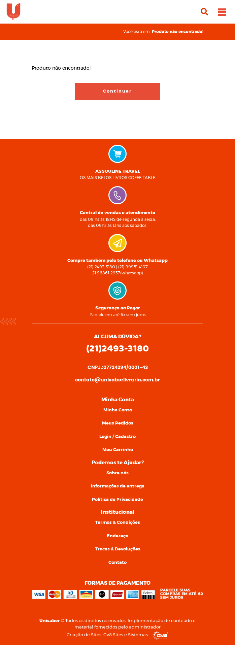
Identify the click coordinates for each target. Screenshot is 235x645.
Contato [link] (117, 563)
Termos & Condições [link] (117, 522)
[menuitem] (117, 410)
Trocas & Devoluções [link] (117, 549)
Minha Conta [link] (117, 410)
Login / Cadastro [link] (117, 437)
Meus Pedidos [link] (117, 423)
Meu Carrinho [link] (117, 450)
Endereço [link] (117, 536)
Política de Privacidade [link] (117, 500)
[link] (13, 11)
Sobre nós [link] (117, 473)
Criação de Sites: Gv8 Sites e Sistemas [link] (117, 635)
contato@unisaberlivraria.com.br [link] (117, 380)
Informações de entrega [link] (117, 486)
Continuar (117, 91)
